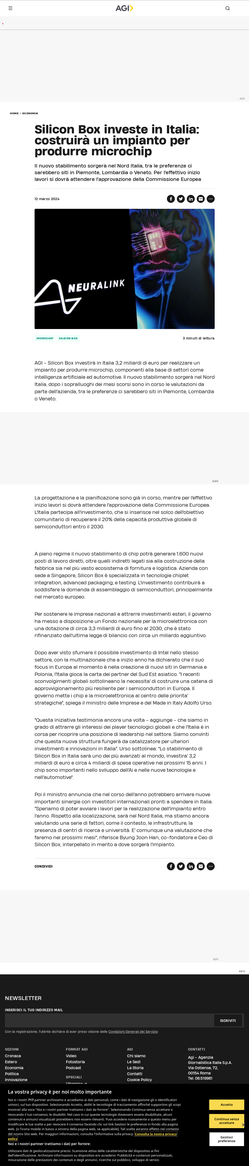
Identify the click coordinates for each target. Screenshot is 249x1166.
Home (14, 113)
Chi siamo (136, 1056)
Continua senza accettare (226, 1121)
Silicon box (68, 338)
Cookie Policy (139, 1079)
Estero (11, 1061)
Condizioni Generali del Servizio (133, 1032)
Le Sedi (134, 1061)
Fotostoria (75, 1061)
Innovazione (16, 1079)
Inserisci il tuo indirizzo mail (34, 1009)
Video (71, 1056)
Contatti (134, 1073)
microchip (45, 338)
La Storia (135, 1067)
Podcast (73, 1067)
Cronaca (13, 1056)
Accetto (227, 1104)
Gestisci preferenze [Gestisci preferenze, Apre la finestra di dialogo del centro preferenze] (226, 1139)
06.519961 (203, 1078)
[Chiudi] (243, 1124)
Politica (12, 1073)
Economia (30, 113)
